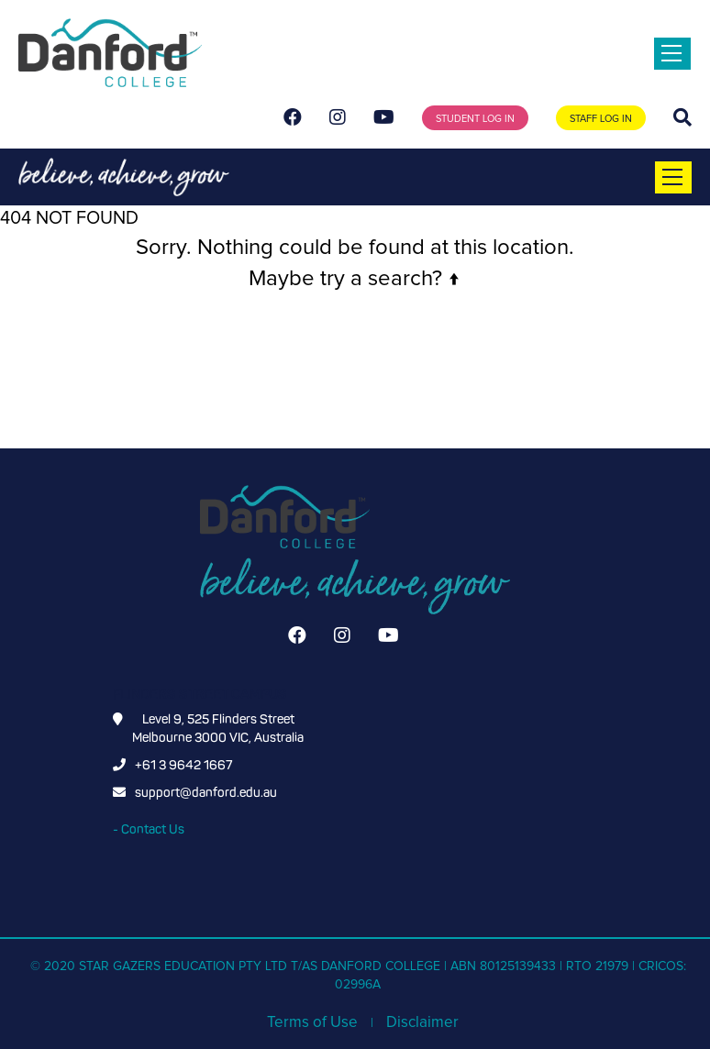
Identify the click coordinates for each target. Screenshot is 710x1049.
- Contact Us (148, 829)
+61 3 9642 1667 (183, 765)
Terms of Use (312, 1023)
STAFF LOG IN (601, 119)
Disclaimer (422, 1023)
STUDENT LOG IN (475, 119)
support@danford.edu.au (206, 793)
